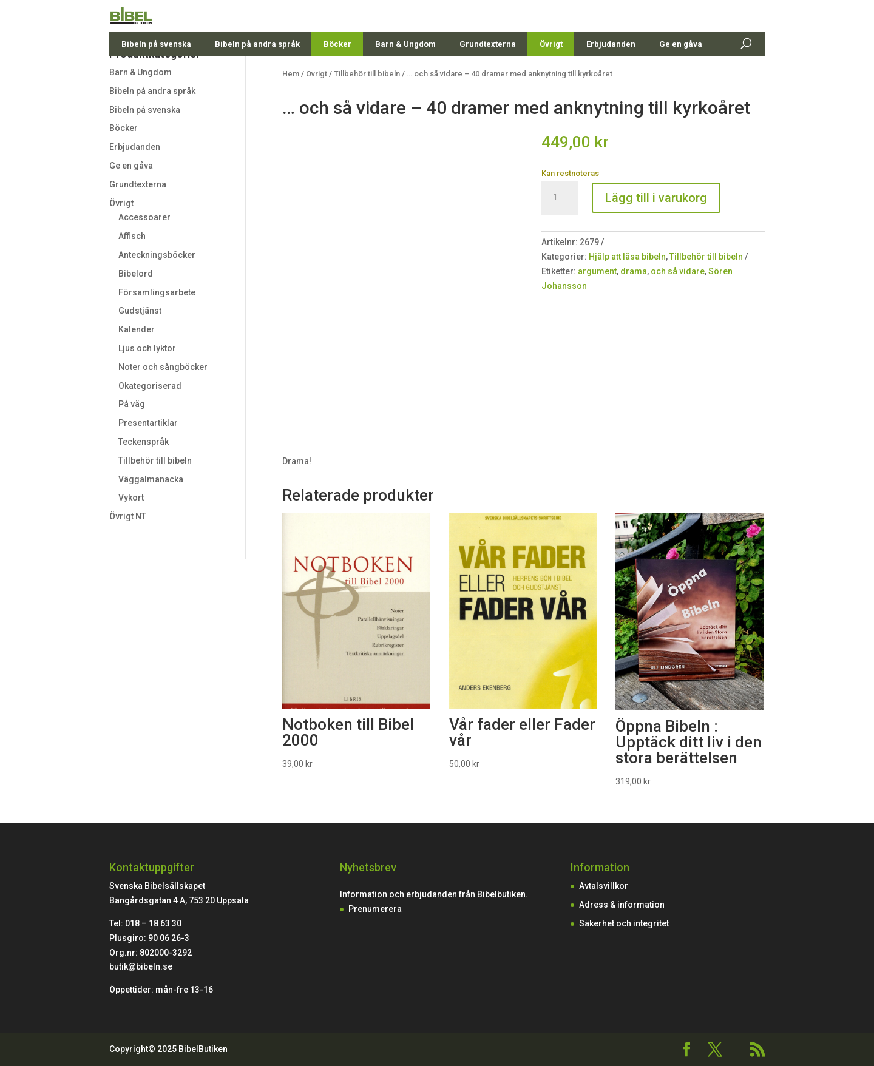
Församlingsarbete (156, 292)
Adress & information (622, 904)
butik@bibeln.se (140, 966)
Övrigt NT (127, 516)
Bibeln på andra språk (257, 72)
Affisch (132, 236)
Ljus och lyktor (147, 348)
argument (597, 271)
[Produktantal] (559, 198)
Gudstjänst (139, 310)
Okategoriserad (149, 386)
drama (633, 271)
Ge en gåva (680, 72)
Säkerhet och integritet (624, 923)
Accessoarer (144, 217)
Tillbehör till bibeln (155, 460)
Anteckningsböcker (156, 255)
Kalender (136, 329)
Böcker (337, 72)
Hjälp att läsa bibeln (627, 256)
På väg (131, 404)
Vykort (131, 497)
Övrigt (551, 72)
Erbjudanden (610, 72)
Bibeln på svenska (156, 72)
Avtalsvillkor (603, 886)
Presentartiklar (148, 423)
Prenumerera (375, 909)
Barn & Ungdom (405, 72)
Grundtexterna (487, 72)
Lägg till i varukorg (656, 198)
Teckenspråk (143, 442)
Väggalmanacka (150, 479)
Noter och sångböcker (163, 367)
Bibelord (135, 273)
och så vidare (678, 271)
